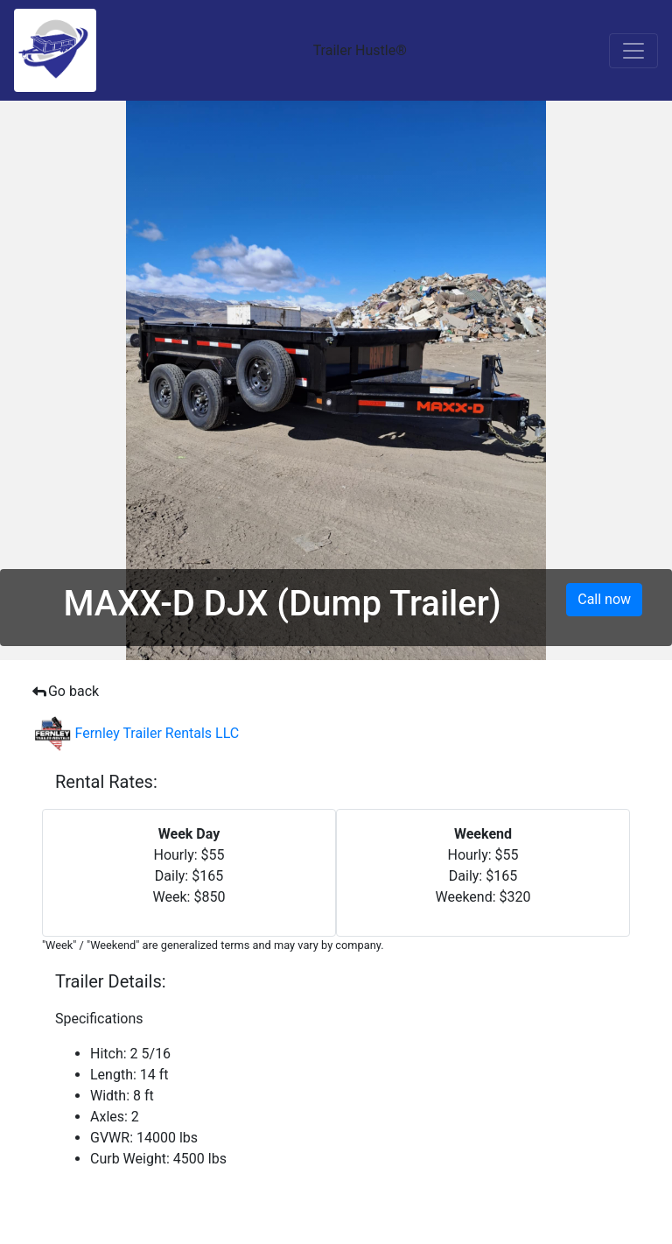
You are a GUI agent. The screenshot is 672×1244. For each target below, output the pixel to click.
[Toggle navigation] (633, 50)
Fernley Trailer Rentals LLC (136, 733)
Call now (604, 599)
